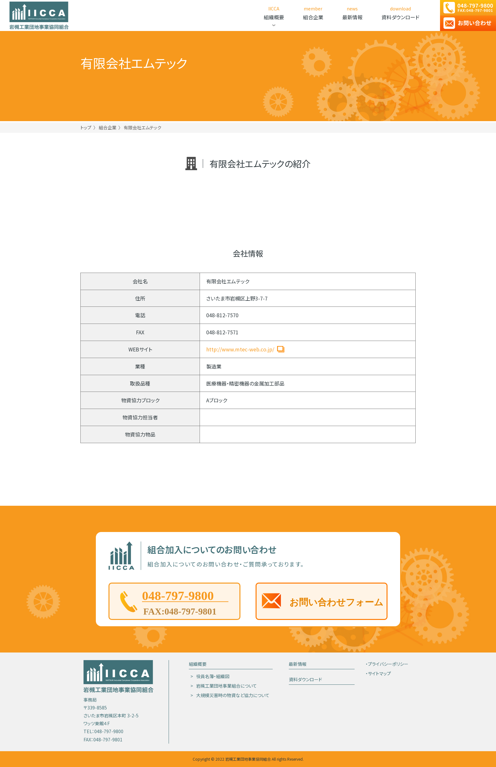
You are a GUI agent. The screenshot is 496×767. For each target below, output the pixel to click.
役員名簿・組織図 (212, 676)
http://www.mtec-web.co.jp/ (240, 349)
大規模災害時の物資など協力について (233, 695)
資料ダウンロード (305, 679)
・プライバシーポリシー (387, 664)
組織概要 (198, 664)
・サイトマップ (378, 673)
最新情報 (298, 664)
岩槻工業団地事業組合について (226, 686)
